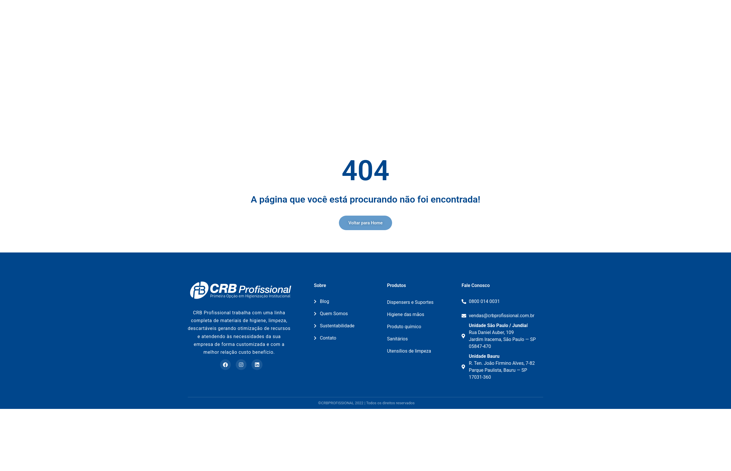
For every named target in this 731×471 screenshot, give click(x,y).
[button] (365, 285)
